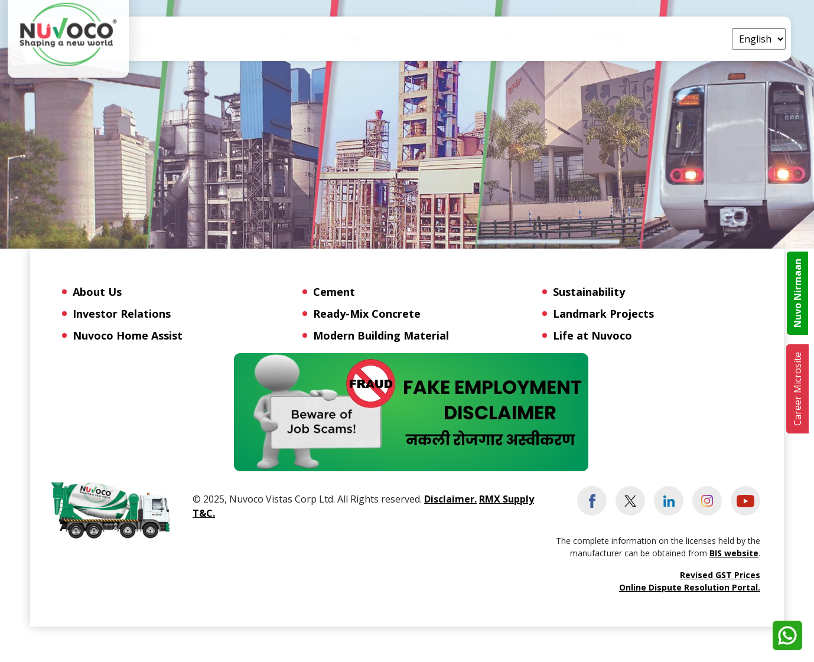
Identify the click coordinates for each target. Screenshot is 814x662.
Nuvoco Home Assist (128, 335)
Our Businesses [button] (251, 46)
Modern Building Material (381, 335)
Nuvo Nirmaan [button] (797, 293)
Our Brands (326, 38)
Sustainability (400, 46)
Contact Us (697, 38)
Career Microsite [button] (797, 389)
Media (643, 38)
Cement (334, 292)
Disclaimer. (450, 499)
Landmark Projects (603, 313)
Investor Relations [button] (488, 46)
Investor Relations (122, 313)
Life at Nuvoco (581, 46)
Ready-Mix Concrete (367, 313)
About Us (179, 46)
